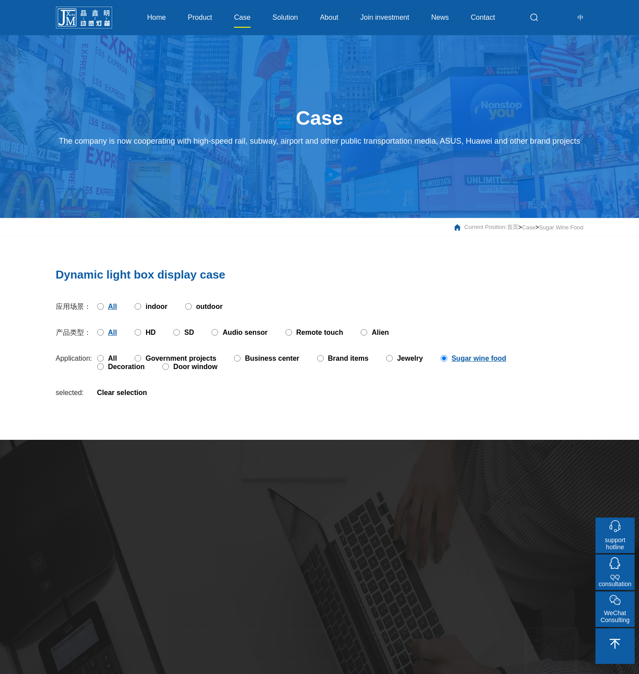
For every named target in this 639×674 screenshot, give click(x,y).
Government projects (175, 358)
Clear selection (122, 392)
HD (145, 332)
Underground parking (210, 616)
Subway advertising (207, 601)
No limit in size (75, 601)
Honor (253, 638)
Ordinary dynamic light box (321, 601)
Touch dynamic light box (318, 631)
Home (156, 17)
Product (200, 17)
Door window (189, 366)
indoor (151, 306)
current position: (480, 228)
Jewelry (404, 358)
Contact (483, 17)
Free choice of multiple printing (87, 635)
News (440, 17)
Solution (285, 17)
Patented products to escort (93, 616)
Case (242, 21)
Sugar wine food (561, 228)
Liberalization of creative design (89, 657)
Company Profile (258, 605)
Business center (266, 358)
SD (183, 332)
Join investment (384, 17)
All (107, 358)
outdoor (204, 306)
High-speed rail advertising (202, 635)
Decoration (121, 366)
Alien (375, 332)
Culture (255, 623)
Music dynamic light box (318, 616)
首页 (513, 228)
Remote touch (314, 332)
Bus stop (193, 653)
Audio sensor (239, 332)
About (329, 17)
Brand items (343, 358)
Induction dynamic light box (322, 646)
